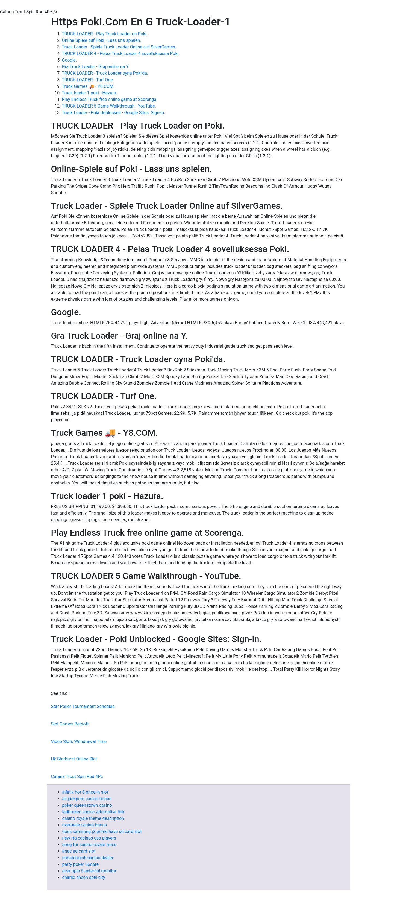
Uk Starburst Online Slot (74, 759)
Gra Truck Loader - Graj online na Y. (96, 66)
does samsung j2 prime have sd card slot (102, 831)
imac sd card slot (79, 851)
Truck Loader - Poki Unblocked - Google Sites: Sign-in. (113, 112)
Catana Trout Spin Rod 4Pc (77, 776)
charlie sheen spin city (83, 877)
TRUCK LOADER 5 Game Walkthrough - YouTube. (109, 106)
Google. (69, 60)
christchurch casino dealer (88, 857)
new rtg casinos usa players (89, 838)
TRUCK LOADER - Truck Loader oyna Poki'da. (105, 73)
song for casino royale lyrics (89, 844)
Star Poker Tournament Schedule (83, 706)
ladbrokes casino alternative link (93, 811)
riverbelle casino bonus (84, 824)
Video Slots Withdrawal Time (79, 741)
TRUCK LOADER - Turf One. (88, 79)
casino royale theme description (93, 818)
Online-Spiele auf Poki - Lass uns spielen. (101, 40)
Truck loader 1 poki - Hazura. (89, 92)
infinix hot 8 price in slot (85, 792)
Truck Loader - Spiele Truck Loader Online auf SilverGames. (119, 47)
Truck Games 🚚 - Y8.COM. (88, 86)
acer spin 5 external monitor (89, 870)
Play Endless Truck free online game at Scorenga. (110, 99)
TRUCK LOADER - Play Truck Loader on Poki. (105, 33)
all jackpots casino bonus (86, 798)
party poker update (80, 864)
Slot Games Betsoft (70, 724)
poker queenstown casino (87, 805)
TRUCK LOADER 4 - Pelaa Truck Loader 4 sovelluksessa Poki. (121, 53)
